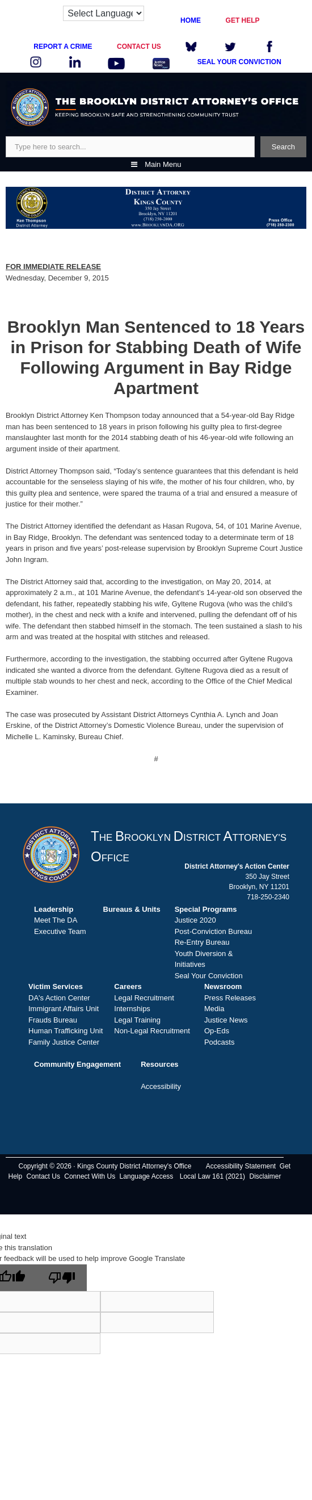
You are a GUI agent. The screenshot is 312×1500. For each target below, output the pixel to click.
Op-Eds (216, 1030)
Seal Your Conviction (209, 975)
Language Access (147, 1176)
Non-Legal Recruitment (152, 1030)
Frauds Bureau (52, 1020)
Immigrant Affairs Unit (63, 1008)
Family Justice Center (63, 1042)
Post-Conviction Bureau (213, 931)
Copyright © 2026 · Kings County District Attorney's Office (104, 1166)
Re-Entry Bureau (202, 942)
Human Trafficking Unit (65, 1030)
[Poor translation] (62, 1277)
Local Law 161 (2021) (212, 1176)
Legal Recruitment (144, 998)
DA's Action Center (59, 998)
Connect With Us (89, 1176)
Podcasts (219, 1042)
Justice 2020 (195, 920)
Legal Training (137, 1020)
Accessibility (161, 1086)
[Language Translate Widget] (103, 13)
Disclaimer (265, 1176)
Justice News (226, 1020)
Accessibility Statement (241, 1166)
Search (283, 147)
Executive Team (60, 931)
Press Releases (230, 998)
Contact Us (43, 1176)
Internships (132, 1008)
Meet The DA (55, 920)
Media (214, 1008)
